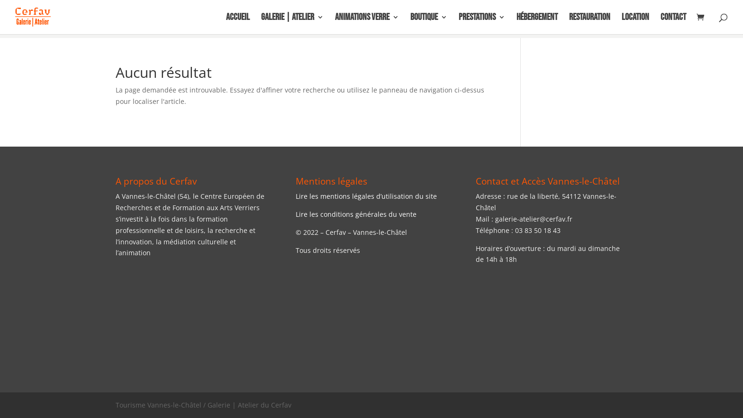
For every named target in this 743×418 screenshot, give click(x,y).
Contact (673, 18)
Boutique (424, 18)
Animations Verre (362, 18)
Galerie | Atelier (287, 18)
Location (635, 18)
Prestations (477, 18)
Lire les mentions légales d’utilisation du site (366, 196)
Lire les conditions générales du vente (356, 214)
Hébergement (537, 18)
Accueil (238, 18)
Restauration (589, 18)
